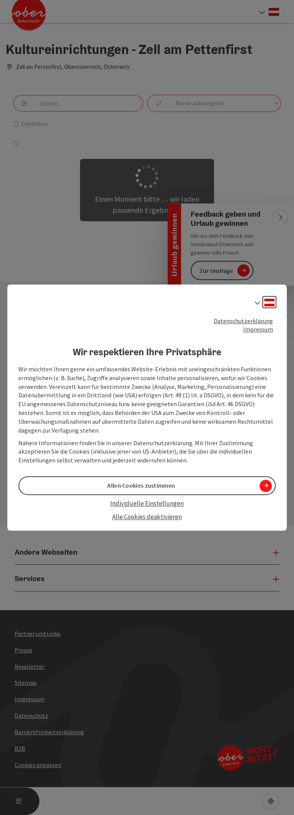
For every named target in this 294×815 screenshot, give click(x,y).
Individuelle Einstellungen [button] (147, 504)
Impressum (258, 329)
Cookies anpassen (38, 765)
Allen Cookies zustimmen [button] (141, 486)
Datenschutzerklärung (243, 321)
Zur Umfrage (216, 270)
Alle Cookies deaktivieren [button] (147, 517)
